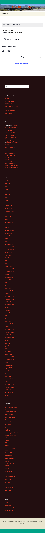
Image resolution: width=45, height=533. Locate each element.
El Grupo (7, 443)
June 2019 (8, 236)
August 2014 (8, 368)
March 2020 (8, 225)
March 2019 (8, 241)
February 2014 (9, 379)
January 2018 (8, 266)
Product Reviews (9, 458)
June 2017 (8, 280)
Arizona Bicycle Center (11, 407)
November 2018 (9, 249)
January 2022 (8, 219)
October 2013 (8, 390)
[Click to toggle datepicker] (7, 50)
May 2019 (7, 238)
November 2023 (9, 203)
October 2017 (8, 274)
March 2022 (8, 216)
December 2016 (9, 296)
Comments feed (9, 508)
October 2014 (8, 362)
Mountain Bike (9, 453)
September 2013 (9, 392)
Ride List (7, 468)
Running (7, 474)
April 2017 (7, 285)
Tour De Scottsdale (10, 110)
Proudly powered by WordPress (12, 521)
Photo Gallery (8, 455)
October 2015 (8, 335)
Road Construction (10, 471)
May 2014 (7, 373)
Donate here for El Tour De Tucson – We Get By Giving (11, 167)
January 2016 (8, 326)
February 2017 (9, 291)
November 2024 (9, 192)
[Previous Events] (5, 57)
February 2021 (9, 222)
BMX (6, 427)
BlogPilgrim (8, 424)
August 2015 (8, 340)
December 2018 (9, 247)
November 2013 (9, 387)
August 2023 (8, 208)
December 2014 (9, 357)
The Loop (7, 482)
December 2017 (9, 269)
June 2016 (8, 313)
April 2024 (7, 194)
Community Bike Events (11, 433)
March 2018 (8, 263)
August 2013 (8, 395)
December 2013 (9, 384)
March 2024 (8, 197)
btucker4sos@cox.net (13, 39)
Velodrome (8, 490)
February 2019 (9, 244)
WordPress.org (9, 510)
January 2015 (8, 354)
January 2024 (8, 200)
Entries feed (8, 505)
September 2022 (9, 214)
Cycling (7, 440)
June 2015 (8, 343)
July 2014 (7, 370)
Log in (6, 502)
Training (7, 485)
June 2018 (8, 255)
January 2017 (8, 293)
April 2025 (7, 183)
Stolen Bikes (8, 479)
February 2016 (9, 324)
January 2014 (8, 381)
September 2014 (9, 365)
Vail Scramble (8, 113)
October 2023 (8, 205)
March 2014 (8, 376)
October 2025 (8, 181)
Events (4, 32)
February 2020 (9, 227)
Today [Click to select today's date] (22, 57)
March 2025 (8, 186)
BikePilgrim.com (9, 147)
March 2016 (8, 321)
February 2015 (9, 351)
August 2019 (8, 233)
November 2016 (9, 299)
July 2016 (7, 310)
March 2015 (8, 348)
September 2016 (9, 304)
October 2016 (8, 302)
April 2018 (7, 260)
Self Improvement (10, 476)
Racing (7, 461)
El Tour (7, 445)
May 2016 (7, 315)
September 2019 (9, 230)
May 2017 (7, 282)
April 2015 (7, 346)
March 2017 (8, 288)
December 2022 (9, 211)
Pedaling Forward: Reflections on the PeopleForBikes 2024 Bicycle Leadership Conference (11, 128)
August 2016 (8, 307)
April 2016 (7, 318)
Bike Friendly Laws (10, 417)
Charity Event (8, 430)
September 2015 (9, 337)
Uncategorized (9, 487)
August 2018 (8, 252)
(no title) (7, 98)
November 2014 (9, 359)
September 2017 (9, 277)
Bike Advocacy (9, 414)
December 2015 (9, 329)
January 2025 (8, 189)
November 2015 (9, 332)
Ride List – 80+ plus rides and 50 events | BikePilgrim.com (10, 161)
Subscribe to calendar (21, 63)
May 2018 (7, 258)
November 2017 (9, 271)
